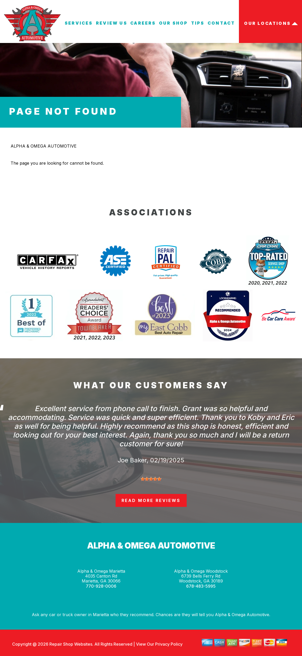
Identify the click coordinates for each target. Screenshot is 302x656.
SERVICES (79, 23)
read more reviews (151, 500)
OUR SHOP (173, 23)
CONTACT (221, 23)
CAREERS (143, 23)
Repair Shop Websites (70, 644)
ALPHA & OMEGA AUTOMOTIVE (44, 146)
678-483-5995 (201, 586)
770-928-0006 (101, 586)
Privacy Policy (169, 644)
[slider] (151, 479)
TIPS (198, 23)
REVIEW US (111, 23)
